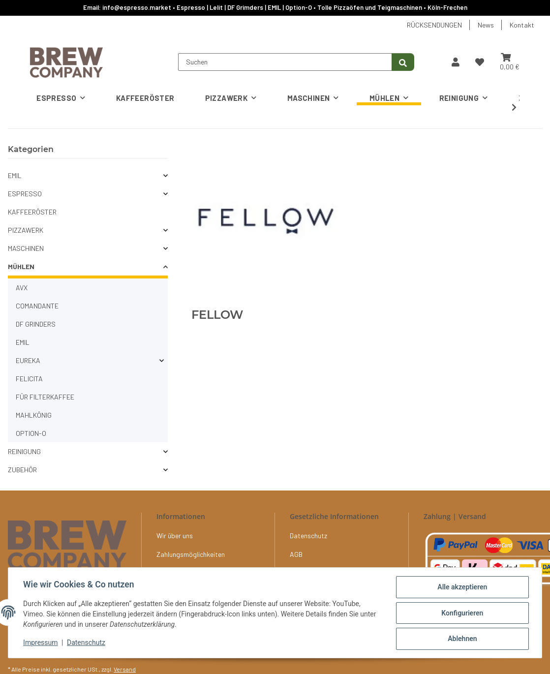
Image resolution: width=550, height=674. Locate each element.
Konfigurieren (461, 613)
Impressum (41, 643)
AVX (22, 287)
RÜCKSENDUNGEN (434, 25)
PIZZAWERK (25, 230)
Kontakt (522, 25)
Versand (125, 669)
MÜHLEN (21, 266)
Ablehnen (461, 639)
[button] (455, 62)
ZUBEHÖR (22, 469)
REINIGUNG (24, 451)
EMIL (15, 175)
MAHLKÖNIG (34, 415)
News (486, 25)
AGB (296, 554)
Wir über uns (174, 535)
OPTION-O (31, 433)
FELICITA (29, 378)
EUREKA (28, 360)
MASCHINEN (26, 248)
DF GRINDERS (36, 324)
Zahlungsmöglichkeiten (190, 554)
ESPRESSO (25, 193)
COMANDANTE (37, 306)
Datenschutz (87, 643)
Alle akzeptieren (461, 588)
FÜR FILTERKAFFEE (45, 397)
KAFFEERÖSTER (32, 212)
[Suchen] (285, 62)
